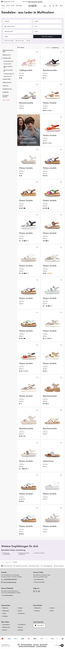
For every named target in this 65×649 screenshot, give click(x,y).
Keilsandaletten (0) (8, 61)
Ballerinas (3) (6, 55)
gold (50, 273)
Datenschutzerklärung (26, 644)
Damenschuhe (8, 562)
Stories (12, 5)
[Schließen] (63, 2)
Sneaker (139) (6, 79)
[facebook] (36, 591)
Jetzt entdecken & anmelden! (28, 142)
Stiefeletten (21, 613)
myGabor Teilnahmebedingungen (27, 646)
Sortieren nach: (48, 47)
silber (45, 77)
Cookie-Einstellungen (41, 646)
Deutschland (39, 625)
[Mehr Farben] (51, 110)
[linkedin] (39, 591)
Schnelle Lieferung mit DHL (20, 566)
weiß (21, 240)
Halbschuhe (5, 610)
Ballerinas (5, 607)
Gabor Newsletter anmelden (35, 1)
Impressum (36, 644)
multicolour (19, 77)
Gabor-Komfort (17, 26)
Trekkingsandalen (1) (9, 73)
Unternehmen (6, 624)
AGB (19, 644)
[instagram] (34, 591)
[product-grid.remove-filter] (19, 41)
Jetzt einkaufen (58, 41)
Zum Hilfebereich (39, 579)
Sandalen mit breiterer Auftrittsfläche (24, 553)
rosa (48, 240)
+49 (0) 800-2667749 (9, 579)
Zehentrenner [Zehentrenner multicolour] (48, 461)
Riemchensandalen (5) (8, 71)
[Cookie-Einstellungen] (62, 645)
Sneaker (20, 607)
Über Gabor (18, 5)
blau (21, 175)
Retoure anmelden (39, 582)
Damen (3, 5)
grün (21, 77)
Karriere (4, 630)
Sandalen (5, 616)
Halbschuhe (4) (7, 82)
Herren (7, 5)
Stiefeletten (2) (7, 89)
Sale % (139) (6, 100)
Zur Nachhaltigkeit (7, 595)
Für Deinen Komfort (6, 96)
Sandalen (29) (7, 58)
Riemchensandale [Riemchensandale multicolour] (50, 70)
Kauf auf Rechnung (59, 566)
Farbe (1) (17, 21)
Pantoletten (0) (7, 63)
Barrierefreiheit (43, 644)
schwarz (24, 208)
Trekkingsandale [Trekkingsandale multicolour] (25, 70)
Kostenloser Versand (34, 566)
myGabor (20, 630)
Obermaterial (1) (17, 31)
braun (45, 240)
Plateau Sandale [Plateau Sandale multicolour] (49, 103)
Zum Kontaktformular (9, 582)
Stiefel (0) (5, 92)
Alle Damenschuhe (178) (8, 51)
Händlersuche (6, 627)
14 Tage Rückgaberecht (46, 566)
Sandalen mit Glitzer (39, 552)
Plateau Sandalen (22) (8, 67)
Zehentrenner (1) (8, 76)
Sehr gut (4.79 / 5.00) (6, 566)
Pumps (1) (5, 85)
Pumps (4, 613)
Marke (17, 36)
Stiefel (20, 610)
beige (46, 110)
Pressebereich (22, 624)
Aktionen (20, 627)
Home (2, 562)
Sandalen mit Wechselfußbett (6, 553)
